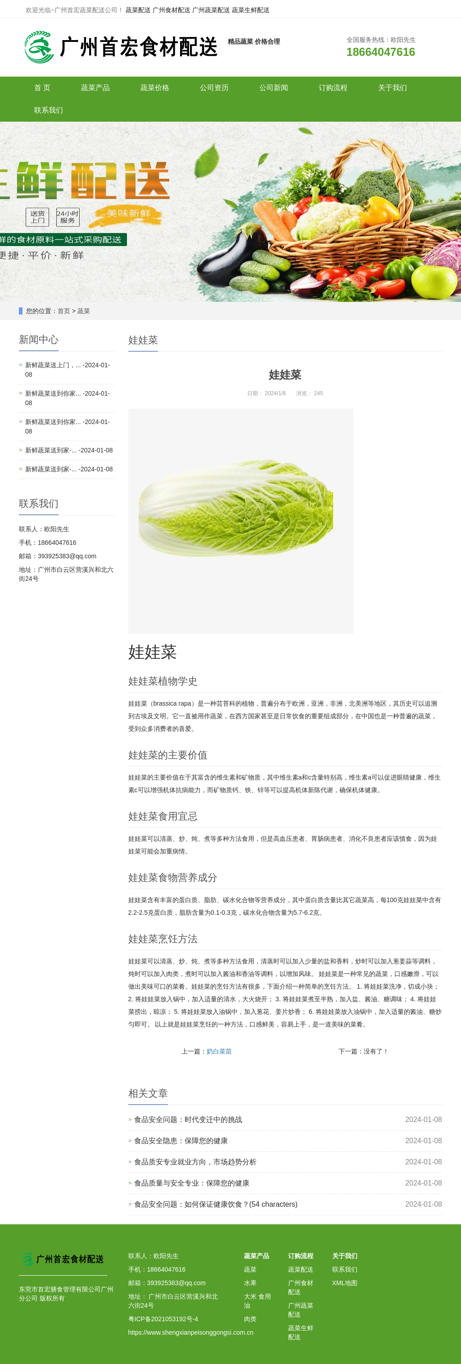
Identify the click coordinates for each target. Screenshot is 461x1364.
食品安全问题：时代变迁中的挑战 (188, 1119)
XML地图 (345, 1282)
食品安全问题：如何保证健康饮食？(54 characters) (216, 1204)
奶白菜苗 (219, 1051)
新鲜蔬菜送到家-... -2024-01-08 (69, 450)
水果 (250, 1282)
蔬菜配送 (138, 10)
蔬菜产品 (95, 87)
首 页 (42, 87)
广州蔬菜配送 (211, 10)
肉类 (250, 1319)
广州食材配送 (171, 10)
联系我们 (48, 110)
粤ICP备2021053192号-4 (163, 1319)
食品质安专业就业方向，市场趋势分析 (195, 1162)
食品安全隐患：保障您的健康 (181, 1141)
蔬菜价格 (154, 87)
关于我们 (392, 87)
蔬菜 (83, 311)
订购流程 (333, 87)
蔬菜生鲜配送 (251, 10)
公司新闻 (273, 87)
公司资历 (214, 87)
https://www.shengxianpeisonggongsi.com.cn (191, 1332)
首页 (64, 311)
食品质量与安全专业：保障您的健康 (191, 1183)
